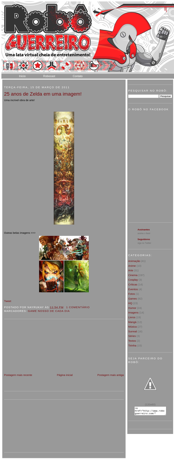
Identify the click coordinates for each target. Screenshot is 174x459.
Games (132, 298)
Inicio (22, 76)
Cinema (132, 275)
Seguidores (144, 239)
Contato (78, 76)
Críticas (132, 284)
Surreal (132, 331)
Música (132, 326)
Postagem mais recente (18, 374)
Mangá (132, 322)
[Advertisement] (30, 348)
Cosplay (133, 279)
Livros (131, 317)
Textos (132, 340)
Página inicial (65, 374)
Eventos (133, 289)
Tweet (7, 301)
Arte (130, 270)
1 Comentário (78, 307)
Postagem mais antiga (110, 374)
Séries (132, 335)
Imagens (133, 312)
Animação (134, 260)
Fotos (131, 293)
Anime (132, 265)
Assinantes (144, 229)
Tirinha (132, 345)
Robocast (49, 76)
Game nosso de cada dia (49, 310)
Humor (132, 307)
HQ (130, 303)
